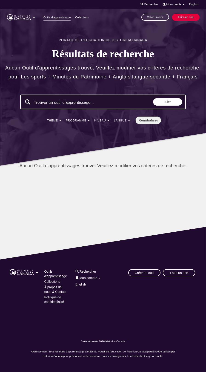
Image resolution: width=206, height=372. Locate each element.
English (193, 4)
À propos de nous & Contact (55, 289)
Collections (82, 17)
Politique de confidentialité (54, 299)
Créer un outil (155, 17)
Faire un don (185, 17)
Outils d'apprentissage (57, 17)
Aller (167, 102)
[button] (20, 16)
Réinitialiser (148, 120)
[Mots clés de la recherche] (72, 102)
